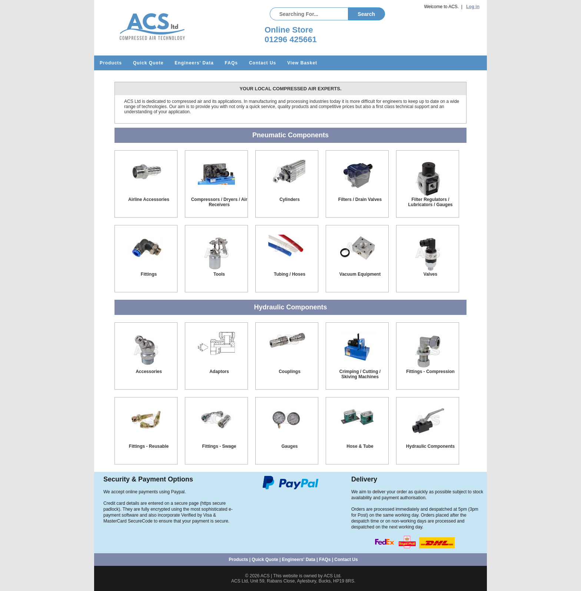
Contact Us (262, 63)
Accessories (149, 371)
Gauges (289, 446)
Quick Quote (148, 63)
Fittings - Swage (219, 446)
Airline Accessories (148, 199)
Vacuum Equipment (360, 274)
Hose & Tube (359, 446)
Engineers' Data (194, 63)
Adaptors (219, 371)
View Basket (302, 63)
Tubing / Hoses (289, 274)
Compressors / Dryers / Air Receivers (219, 202)
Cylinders (289, 199)
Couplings (290, 371)
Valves (430, 274)
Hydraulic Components (430, 446)
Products (111, 63)
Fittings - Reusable (149, 446)
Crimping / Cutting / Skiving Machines (360, 374)
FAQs (231, 63)
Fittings (149, 274)
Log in (472, 6)
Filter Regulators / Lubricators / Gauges (430, 202)
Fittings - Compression (430, 371)
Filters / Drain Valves (360, 199)
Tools (219, 274)
